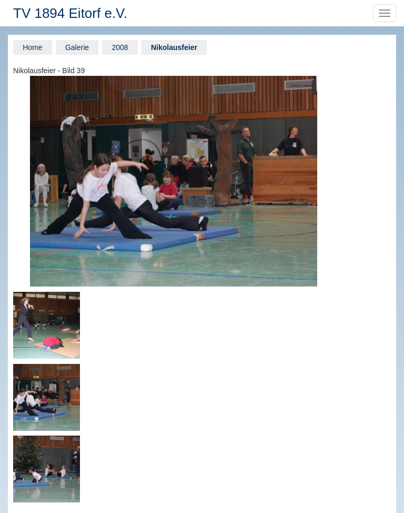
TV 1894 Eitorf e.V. (70, 13)
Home (32, 47)
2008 (120, 47)
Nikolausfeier (174, 47)
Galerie (77, 47)
